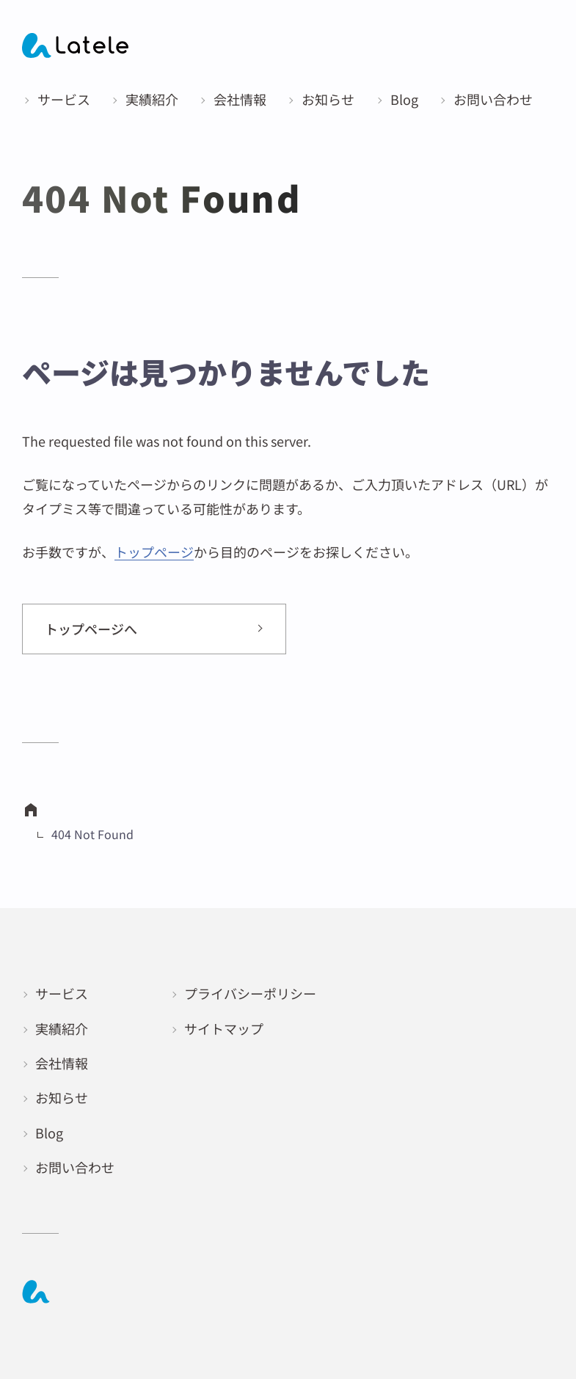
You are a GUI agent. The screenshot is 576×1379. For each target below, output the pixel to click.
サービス (61, 993)
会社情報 (61, 1062)
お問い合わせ (74, 1167)
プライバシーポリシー (250, 993)
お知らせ (61, 1097)
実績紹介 (61, 1028)
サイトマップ (223, 1028)
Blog (49, 1132)
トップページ (154, 551)
